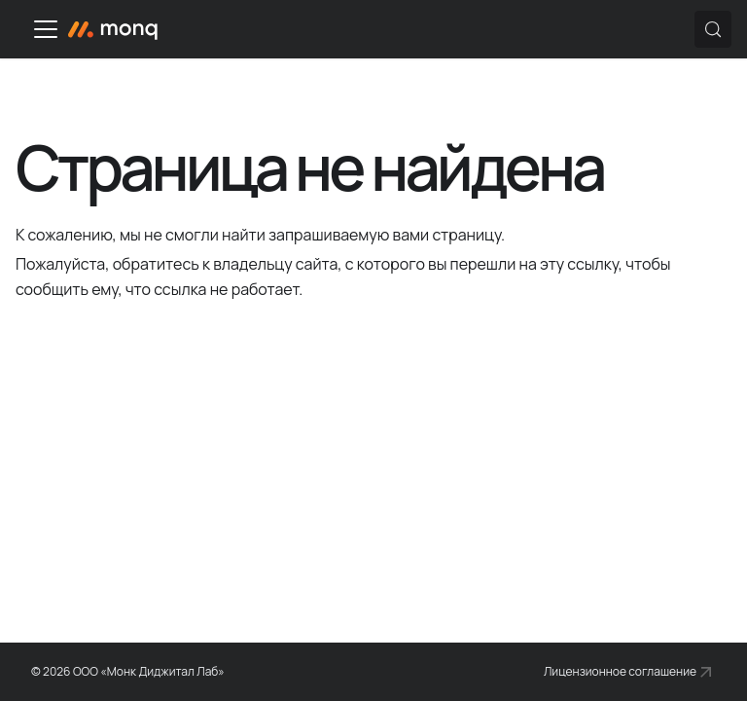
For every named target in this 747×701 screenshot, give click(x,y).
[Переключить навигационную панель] (45, 29)
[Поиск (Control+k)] (712, 29)
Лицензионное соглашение (620, 671)
